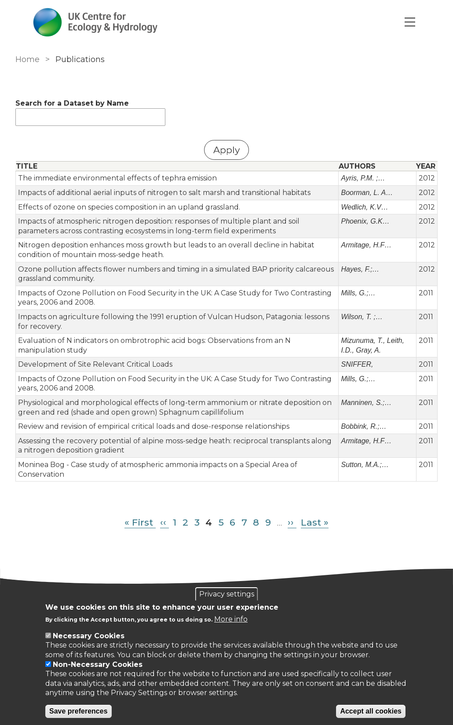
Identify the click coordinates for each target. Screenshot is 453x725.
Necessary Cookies (88, 636)
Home (27, 59)
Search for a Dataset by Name (72, 103)
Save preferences (78, 711)
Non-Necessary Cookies (97, 664)
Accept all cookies (371, 711)
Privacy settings (226, 594)
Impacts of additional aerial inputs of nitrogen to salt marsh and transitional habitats (164, 192)
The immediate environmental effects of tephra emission (117, 178)
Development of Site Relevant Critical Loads (95, 364)
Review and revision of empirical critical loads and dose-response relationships (153, 426)
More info (231, 619)
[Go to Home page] (95, 22)
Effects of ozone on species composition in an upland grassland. (129, 207)
